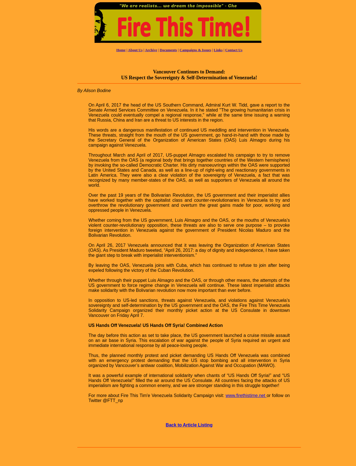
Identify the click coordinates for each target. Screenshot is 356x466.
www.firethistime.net (246, 395)
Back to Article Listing (189, 425)
